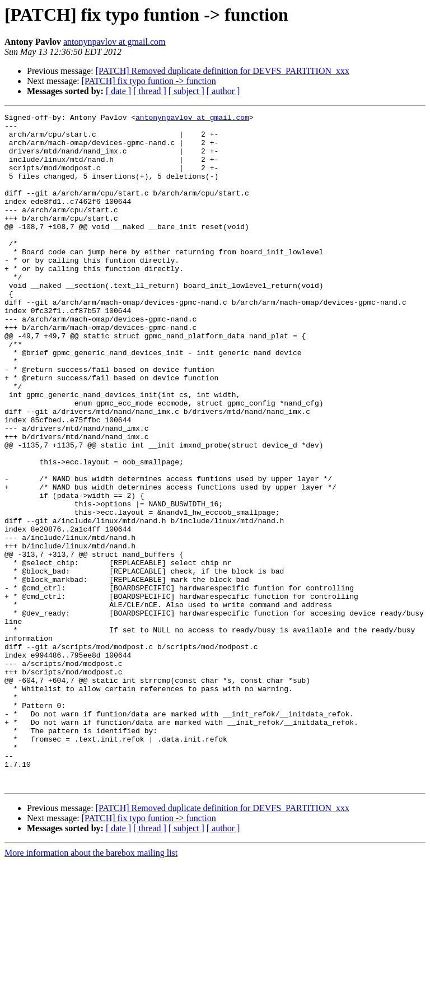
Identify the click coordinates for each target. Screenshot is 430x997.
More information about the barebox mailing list (90, 987)
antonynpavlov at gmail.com (114, 41)
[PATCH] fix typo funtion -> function (149, 81)
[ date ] (118, 91)
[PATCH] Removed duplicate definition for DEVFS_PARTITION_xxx (222, 71)
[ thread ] (149, 91)
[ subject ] (186, 91)
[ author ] (223, 91)
